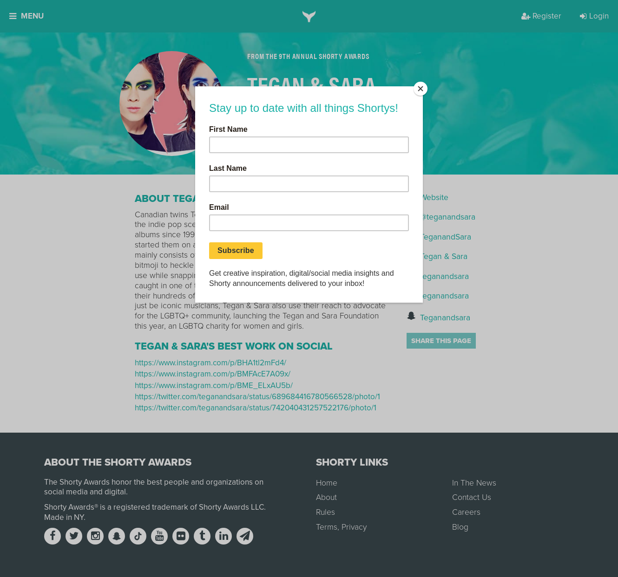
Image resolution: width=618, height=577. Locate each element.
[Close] (420, 89)
